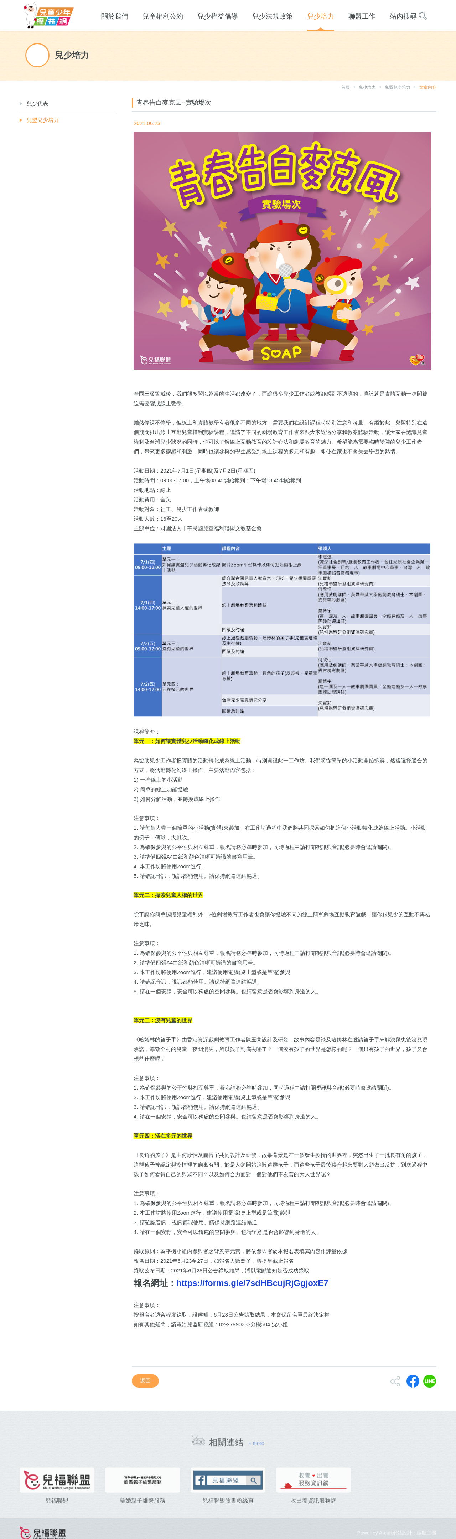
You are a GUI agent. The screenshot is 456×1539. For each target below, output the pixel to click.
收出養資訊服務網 (313, 1512)
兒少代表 (37, 104)
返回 (145, 1381)
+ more (256, 1447)
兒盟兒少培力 (397, 87)
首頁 (345, 87)
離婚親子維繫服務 (142, 1512)
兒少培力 (367, 87)
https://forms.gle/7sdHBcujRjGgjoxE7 (252, 1283)
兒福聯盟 (57, 1512)
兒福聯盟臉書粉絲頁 (228, 1512)
